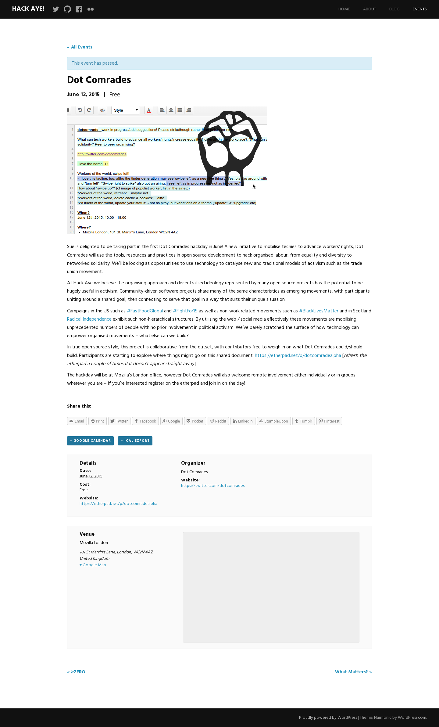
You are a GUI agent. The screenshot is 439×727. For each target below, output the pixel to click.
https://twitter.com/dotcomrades (212, 485)
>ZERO (76, 672)
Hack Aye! (28, 9)
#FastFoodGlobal (145, 311)
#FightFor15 (185, 311)
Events (420, 9)
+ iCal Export (135, 441)
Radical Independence (89, 319)
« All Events (79, 47)
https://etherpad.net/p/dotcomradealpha (298, 356)
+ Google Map (93, 565)
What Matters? (353, 672)
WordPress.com (412, 717)
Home (344, 9)
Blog (394, 9)
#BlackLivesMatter (318, 311)
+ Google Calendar (90, 441)
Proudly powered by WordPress (328, 717)
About (369, 9)
